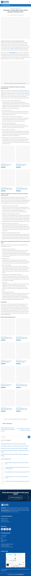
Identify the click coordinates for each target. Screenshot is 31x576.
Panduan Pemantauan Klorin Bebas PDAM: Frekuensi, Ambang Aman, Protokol (14, 455)
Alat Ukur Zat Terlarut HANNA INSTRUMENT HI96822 (6, 165)
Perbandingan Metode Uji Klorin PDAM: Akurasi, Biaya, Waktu (13, 443)
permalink (25, 419)
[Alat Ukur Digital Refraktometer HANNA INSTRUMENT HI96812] (8, 326)
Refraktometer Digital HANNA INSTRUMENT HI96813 (21, 165)
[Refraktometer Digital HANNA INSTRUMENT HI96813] (23, 153)
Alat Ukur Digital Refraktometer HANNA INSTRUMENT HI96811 (6, 409)
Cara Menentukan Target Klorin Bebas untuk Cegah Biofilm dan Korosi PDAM (15, 451)
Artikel (12, 8)
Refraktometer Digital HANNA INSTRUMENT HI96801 (21, 362)
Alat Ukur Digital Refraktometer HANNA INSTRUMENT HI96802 (6, 189)
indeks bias (17, 48)
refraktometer (5, 310)
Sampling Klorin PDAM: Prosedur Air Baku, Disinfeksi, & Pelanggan (14, 448)
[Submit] (29, 437)
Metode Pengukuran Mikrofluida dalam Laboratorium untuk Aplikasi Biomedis (8, 429)
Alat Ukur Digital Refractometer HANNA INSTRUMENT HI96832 (21, 189)
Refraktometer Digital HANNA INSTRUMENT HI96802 (6, 362)
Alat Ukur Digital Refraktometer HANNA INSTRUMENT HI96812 (6, 338)
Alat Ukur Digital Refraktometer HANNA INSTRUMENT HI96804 (21, 385)
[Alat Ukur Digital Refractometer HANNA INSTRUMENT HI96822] (23, 397)
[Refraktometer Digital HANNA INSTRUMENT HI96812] (8, 374)
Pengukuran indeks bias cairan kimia (8, 197)
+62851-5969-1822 (9, 544)
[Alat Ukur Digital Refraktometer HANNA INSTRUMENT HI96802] (8, 177)
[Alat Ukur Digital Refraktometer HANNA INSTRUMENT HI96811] (8, 397)
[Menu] (29, 2)
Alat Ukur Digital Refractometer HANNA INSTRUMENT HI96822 (21, 409)
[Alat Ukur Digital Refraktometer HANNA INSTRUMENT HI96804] (23, 374)
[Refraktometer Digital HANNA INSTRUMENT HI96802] (8, 350)
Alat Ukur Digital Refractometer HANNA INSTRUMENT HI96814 (21, 338)
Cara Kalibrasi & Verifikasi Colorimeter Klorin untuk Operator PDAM (14, 446)
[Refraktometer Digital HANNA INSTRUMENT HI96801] (23, 350)
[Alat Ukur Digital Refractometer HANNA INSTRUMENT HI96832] (23, 177)
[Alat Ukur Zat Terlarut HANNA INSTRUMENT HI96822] (8, 153)
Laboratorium (17, 8)
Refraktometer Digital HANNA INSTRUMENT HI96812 (6, 385)
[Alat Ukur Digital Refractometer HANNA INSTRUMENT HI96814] (23, 326)
